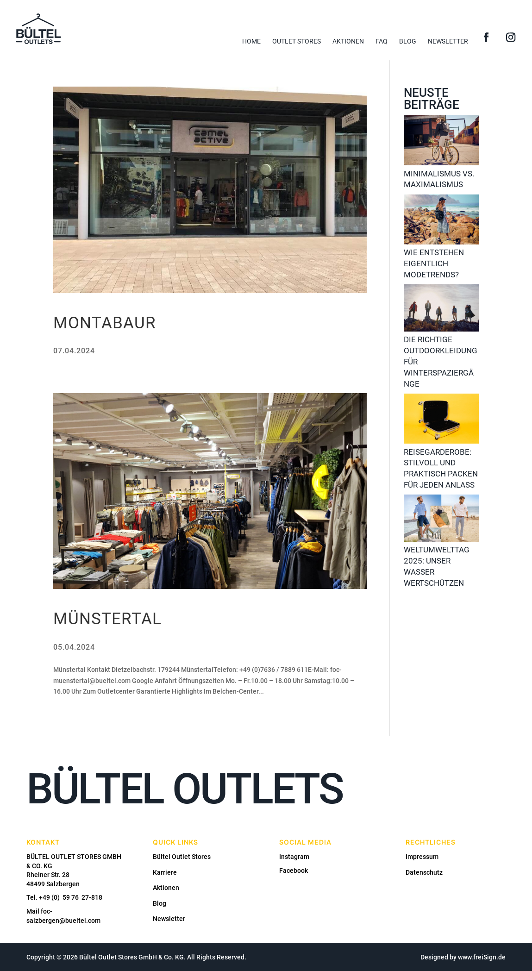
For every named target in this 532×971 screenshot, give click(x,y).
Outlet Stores (296, 41)
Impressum (422, 856)
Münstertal (107, 618)
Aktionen (348, 41)
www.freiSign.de (482, 957)
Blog (407, 41)
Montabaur (104, 322)
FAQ (382, 41)
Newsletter (448, 41)
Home (251, 41)
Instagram (294, 856)
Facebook (293, 870)
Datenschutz (424, 872)
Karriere (165, 872)
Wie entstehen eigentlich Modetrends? (434, 263)
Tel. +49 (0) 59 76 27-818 (64, 897)
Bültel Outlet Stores (182, 856)
